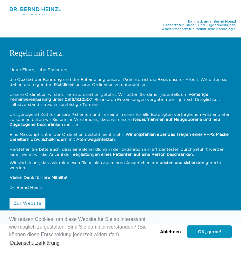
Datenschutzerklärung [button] (35, 243)
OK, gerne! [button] (209, 231)
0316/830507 (78, 99)
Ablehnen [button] (170, 231)
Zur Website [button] (27, 203)
